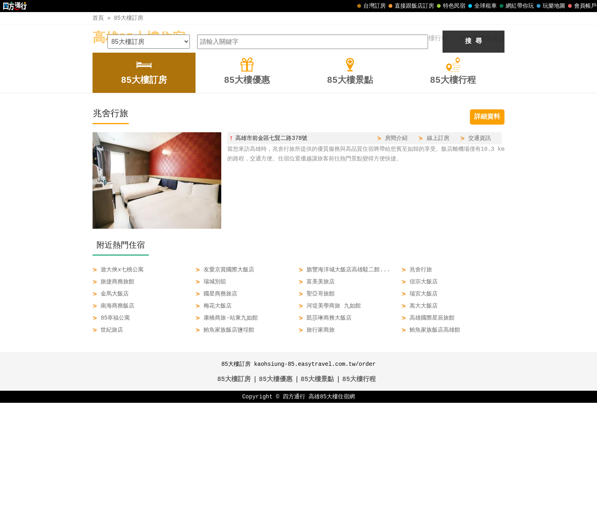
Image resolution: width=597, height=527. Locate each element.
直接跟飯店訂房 (410, 6)
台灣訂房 (370, 6)
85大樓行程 (359, 503)
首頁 (98, 18)
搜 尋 (473, 165)
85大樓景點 (317, 503)
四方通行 (294, 521)
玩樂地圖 (550, 6)
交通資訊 (479, 262)
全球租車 (481, 6)
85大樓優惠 (275, 503)
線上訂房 (438, 262)
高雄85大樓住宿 (139, 38)
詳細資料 (487, 241)
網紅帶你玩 (516, 6)
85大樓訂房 (128, 18)
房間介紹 (396, 262)
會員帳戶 (581, 6)
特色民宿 (450, 6)
